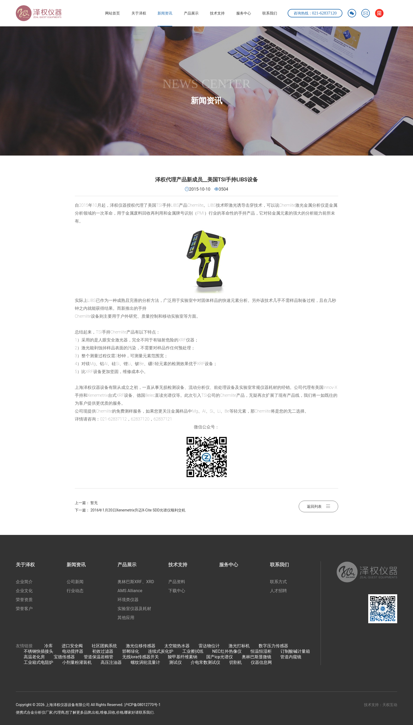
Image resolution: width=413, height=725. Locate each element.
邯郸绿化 (130, 651)
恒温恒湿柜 (261, 651)
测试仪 (175, 662)
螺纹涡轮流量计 (145, 662)
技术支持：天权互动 (380, 705)
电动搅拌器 (72, 651)
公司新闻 (75, 581)
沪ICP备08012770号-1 (142, 705)
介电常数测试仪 (205, 662)
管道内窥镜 (290, 656)
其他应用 (125, 617)
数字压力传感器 (273, 645)
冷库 (48, 645)
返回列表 (318, 506)
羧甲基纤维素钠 (182, 656)
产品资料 (176, 581)
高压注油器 (111, 662)
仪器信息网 (261, 662)
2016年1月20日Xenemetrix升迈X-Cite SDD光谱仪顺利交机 (137, 510)
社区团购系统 (104, 645)
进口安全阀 (72, 645)
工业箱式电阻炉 (38, 662)
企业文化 (24, 590)
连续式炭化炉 (160, 651)
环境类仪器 (128, 599)
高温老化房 (34, 656)
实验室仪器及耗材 (134, 608)
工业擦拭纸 (192, 651)
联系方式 (278, 581)
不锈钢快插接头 (38, 651)
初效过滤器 (102, 651)
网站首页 (112, 13)
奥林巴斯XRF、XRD (135, 581)
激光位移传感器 (140, 645)
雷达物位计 (209, 645)
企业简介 (24, 581)
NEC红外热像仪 (227, 651)
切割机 (235, 662)
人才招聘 (278, 590)
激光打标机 (239, 645)
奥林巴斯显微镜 (256, 656)
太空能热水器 (177, 645)
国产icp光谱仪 (219, 656)
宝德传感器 (64, 656)
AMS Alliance (129, 590)
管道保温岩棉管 (98, 656)
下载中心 (176, 590)
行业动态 (75, 590)
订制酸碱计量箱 (295, 651)
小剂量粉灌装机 (77, 662)
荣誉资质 (24, 599)
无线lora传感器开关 (140, 656)
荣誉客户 (24, 608)
